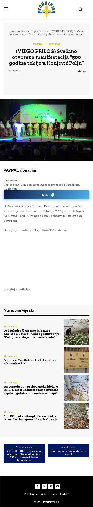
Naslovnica (16, 31)
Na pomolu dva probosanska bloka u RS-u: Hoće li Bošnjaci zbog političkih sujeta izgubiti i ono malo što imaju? (31, 390)
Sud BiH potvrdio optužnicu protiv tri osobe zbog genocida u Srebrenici (31, 417)
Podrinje (31, 31)
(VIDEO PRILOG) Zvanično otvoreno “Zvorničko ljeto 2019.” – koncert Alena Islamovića (24, 455)
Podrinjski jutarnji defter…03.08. (68, 452)
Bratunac (44, 31)
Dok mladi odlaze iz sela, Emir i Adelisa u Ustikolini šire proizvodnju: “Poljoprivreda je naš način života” (32, 334)
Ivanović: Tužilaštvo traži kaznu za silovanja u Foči (30, 361)
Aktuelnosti (10, 327)
